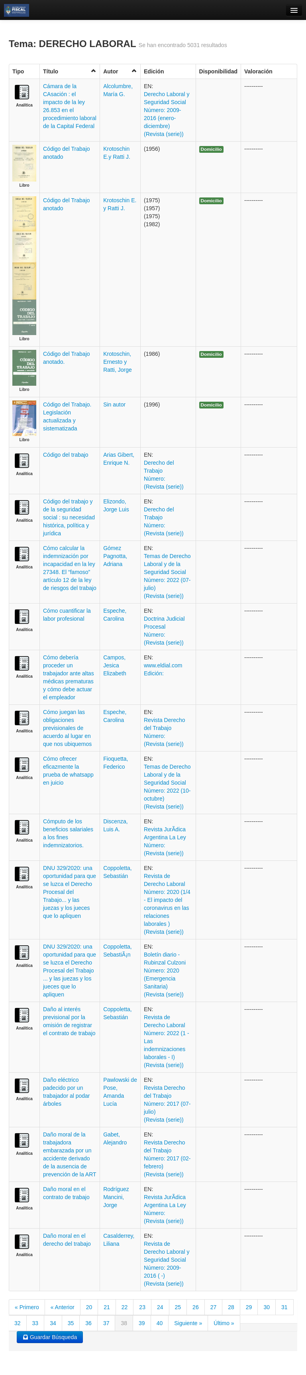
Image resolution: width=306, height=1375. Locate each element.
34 (53, 1323)
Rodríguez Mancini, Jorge (116, 1197)
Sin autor (114, 404)
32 (17, 1323)
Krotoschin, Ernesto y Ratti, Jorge (117, 362)
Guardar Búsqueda (50, 1337)
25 (178, 1307)
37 (106, 1323)
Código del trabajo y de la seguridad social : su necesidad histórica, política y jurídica (69, 517)
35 (71, 1323)
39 (142, 1323)
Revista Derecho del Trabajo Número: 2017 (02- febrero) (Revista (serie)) (167, 1158)
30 (266, 1307)
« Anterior (63, 1307)
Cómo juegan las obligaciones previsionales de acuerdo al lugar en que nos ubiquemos (67, 728)
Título (69, 71)
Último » (224, 1323)
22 (125, 1307)
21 (107, 1307)
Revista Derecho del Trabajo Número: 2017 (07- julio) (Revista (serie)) (167, 1104)
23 (142, 1307)
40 (160, 1323)
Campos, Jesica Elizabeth (114, 665)
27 (213, 1307)
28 (231, 1307)
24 (160, 1307)
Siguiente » (188, 1323)
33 (35, 1323)
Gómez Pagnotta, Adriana (115, 556)
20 (89, 1307)
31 (284, 1307)
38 (124, 1323)
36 (88, 1323)
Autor (120, 71)
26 (195, 1307)
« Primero (27, 1307)
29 (249, 1307)
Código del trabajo (65, 455)
